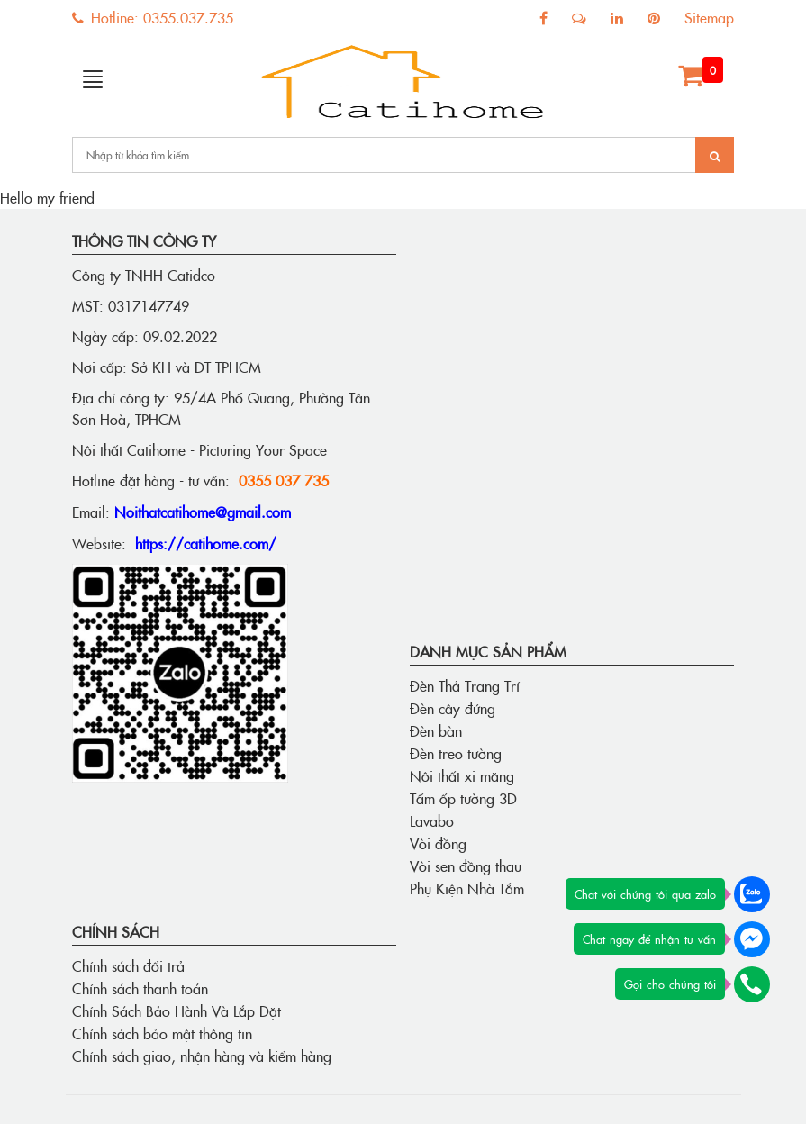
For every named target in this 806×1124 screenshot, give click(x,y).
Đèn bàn (436, 730)
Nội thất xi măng (462, 775)
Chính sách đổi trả (128, 965)
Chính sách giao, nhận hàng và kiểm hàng (201, 1055)
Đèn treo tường (456, 753)
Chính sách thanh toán (140, 988)
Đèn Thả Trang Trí (465, 685)
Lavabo (432, 820)
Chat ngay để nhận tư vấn (649, 938)
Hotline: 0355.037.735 (152, 17)
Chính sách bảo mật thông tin (162, 1033)
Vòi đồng (438, 843)
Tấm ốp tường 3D (463, 798)
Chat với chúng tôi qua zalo (645, 893)
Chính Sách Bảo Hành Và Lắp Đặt (176, 1010)
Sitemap (709, 17)
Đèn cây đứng (452, 708)
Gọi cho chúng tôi (670, 983)
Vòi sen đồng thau (465, 865)
